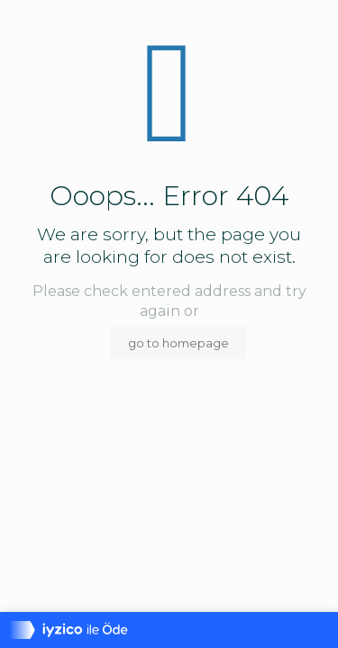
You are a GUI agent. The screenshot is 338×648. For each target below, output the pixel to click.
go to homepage (178, 343)
